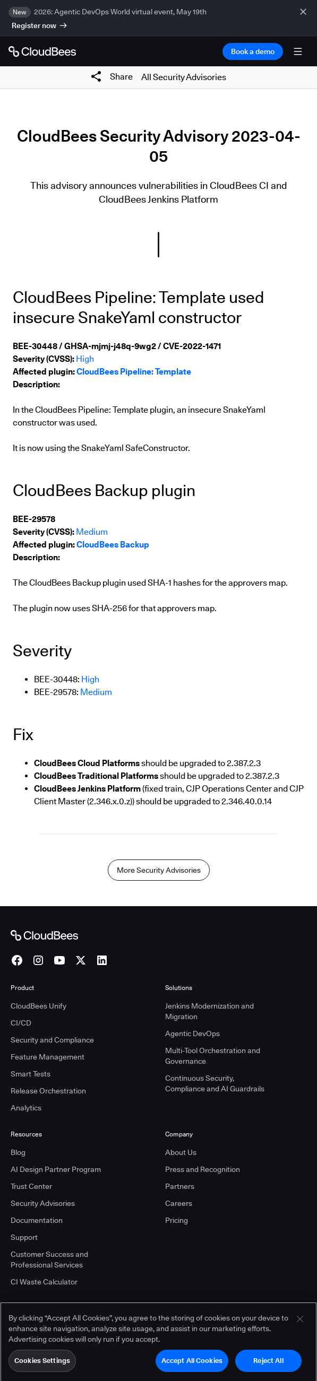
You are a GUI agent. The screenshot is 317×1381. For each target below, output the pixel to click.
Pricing (176, 1220)
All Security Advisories (183, 77)
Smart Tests (30, 1074)
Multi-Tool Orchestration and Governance (212, 1055)
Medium (92, 532)
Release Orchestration (48, 1091)
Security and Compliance (52, 1040)
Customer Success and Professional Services (49, 1259)
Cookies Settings (42, 1364)
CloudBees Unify (38, 1006)
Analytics (26, 1108)
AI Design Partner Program (56, 1169)
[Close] (300, 1322)
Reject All (268, 1364)
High (85, 359)
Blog (18, 1152)
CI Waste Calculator (44, 1282)
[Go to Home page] (42, 51)
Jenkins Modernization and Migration (209, 1011)
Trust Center (31, 1186)
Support (24, 1237)
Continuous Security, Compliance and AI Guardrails (214, 1083)
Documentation (37, 1220)
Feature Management (47, 1057)
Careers (178, 1203)
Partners (179, 1186)
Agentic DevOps (192, 1033)
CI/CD (21, 1023)
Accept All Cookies (191, 1364)
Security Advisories (43, 1203)
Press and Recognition (202, 1169)
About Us (180, 1152)
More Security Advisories (159, 870)
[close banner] (304, 18)
